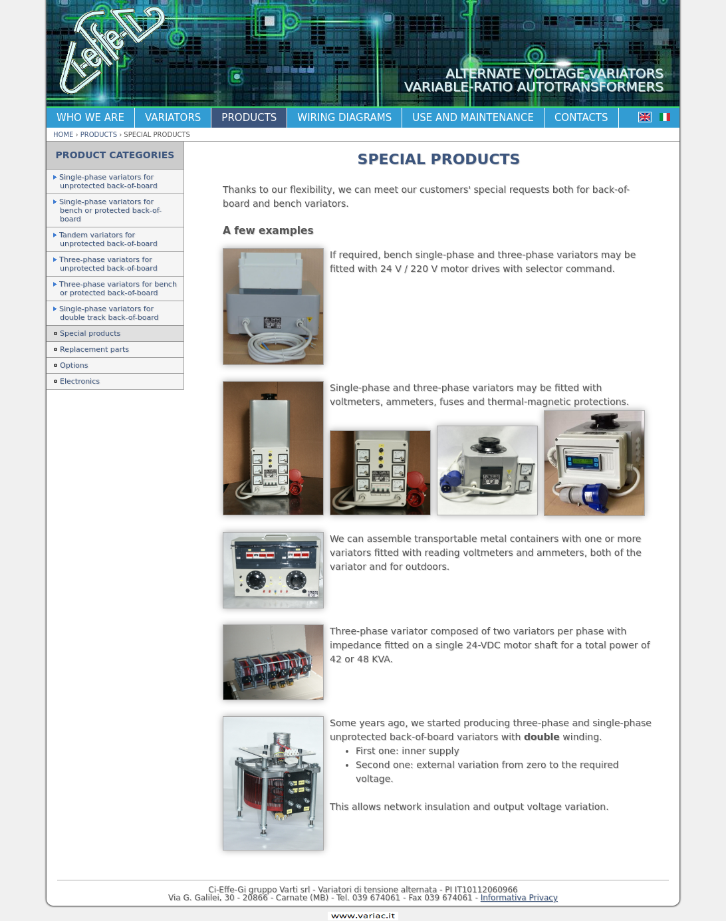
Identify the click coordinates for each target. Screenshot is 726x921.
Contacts (581, 118)
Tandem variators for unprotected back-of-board (108, 239)
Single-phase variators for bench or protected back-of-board (110, 210)
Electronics (80, 381)
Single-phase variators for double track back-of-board (109, 313)
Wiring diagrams (344, 118)
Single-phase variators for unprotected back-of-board (108, 181)
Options (74, 365)
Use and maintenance (473, 118)
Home (63, 134)
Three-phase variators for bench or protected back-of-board (118, 288)
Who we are (90, 118)
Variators (173, 118)
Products (249, 118)
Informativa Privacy (519, 897)
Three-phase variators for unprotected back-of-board (108, 264)
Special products (90, 333)
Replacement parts (94, 349)
